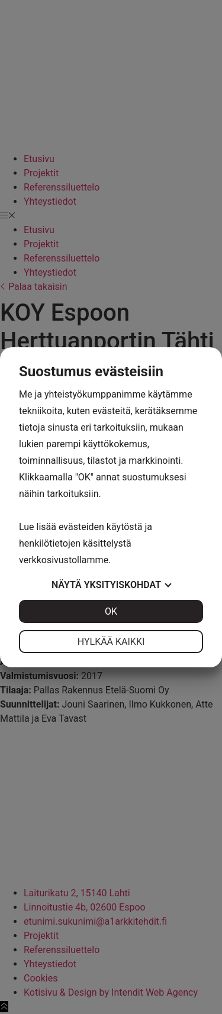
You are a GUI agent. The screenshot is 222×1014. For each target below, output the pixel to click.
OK (111, 611)
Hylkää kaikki (111, 641)
